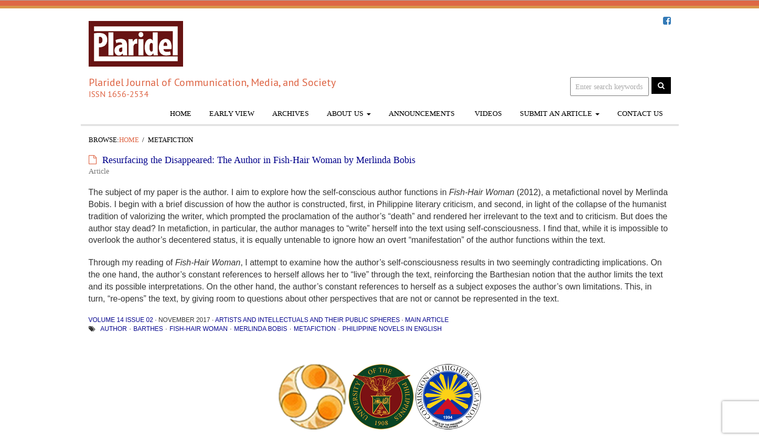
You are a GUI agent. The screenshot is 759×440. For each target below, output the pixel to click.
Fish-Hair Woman (198, 328)
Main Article (426, 320)
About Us (349, 114)
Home (180, 114)
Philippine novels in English (392, 328)
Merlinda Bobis (260, 328)
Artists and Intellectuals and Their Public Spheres (307, 320)
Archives (290, 114)
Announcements (422, 114)
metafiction (315, 328)
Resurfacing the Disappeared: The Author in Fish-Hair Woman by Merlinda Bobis (258, 160)
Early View (231, 114)
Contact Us (640, 114)
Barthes (148, 328)
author (113, 328)
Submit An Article (560, 114)
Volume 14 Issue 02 (121, 320)
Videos (487, 114)
